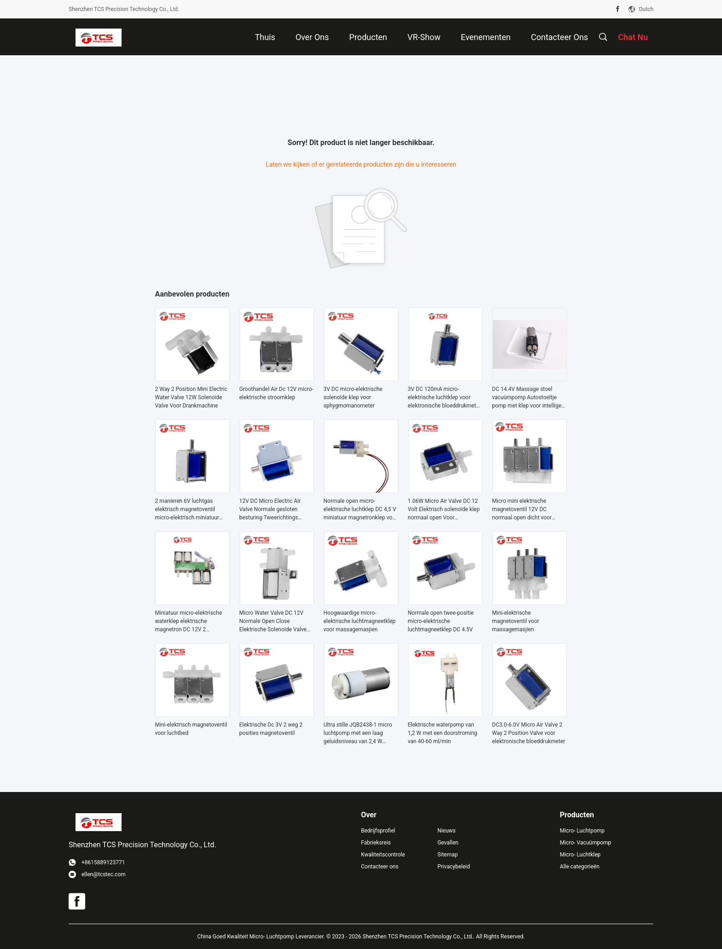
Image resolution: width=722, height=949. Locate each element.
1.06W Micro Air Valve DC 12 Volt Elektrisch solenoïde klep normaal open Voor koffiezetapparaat (444, 510)
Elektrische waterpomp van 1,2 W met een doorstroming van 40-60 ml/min (442, 733)
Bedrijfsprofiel (378, 830)
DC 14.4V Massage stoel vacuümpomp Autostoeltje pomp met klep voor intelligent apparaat (529, 398)
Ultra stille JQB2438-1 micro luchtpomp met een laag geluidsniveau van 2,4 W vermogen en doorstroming (358, 733)
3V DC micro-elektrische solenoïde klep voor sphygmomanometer (353, 397)
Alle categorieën (580, 866)
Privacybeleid (453, 866)
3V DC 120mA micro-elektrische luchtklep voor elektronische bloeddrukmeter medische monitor (444, 398)
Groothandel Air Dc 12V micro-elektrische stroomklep (276, 393)
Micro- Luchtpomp (582, 830)
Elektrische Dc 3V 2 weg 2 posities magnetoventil (271, 729)
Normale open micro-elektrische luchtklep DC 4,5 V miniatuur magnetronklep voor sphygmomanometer (360, 510)
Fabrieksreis (376, 842)
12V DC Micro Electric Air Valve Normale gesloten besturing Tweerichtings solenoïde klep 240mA (270, 510)
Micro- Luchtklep (580, 854)
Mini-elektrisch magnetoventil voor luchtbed (191, 729)
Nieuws (446, 830)
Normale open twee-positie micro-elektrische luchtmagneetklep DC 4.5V (441, 621)
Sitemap (447, 854)
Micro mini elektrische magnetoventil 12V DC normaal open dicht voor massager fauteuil (522, 510)
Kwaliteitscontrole (383, 854)
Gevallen (448, 842)
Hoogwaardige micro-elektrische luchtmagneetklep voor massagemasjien (360, 621)
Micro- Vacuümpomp (585, 842)
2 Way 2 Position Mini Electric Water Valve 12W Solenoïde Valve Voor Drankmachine (191, 397)
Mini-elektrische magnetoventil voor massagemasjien (515, 621)
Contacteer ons (379, 866)
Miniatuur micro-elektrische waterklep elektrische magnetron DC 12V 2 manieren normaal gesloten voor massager (188, 622)
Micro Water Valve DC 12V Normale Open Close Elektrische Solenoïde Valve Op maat (273, 622)
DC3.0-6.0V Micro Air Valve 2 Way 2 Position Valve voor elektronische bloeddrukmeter (528, 733)
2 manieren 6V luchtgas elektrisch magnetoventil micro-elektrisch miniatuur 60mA (187, 510)
